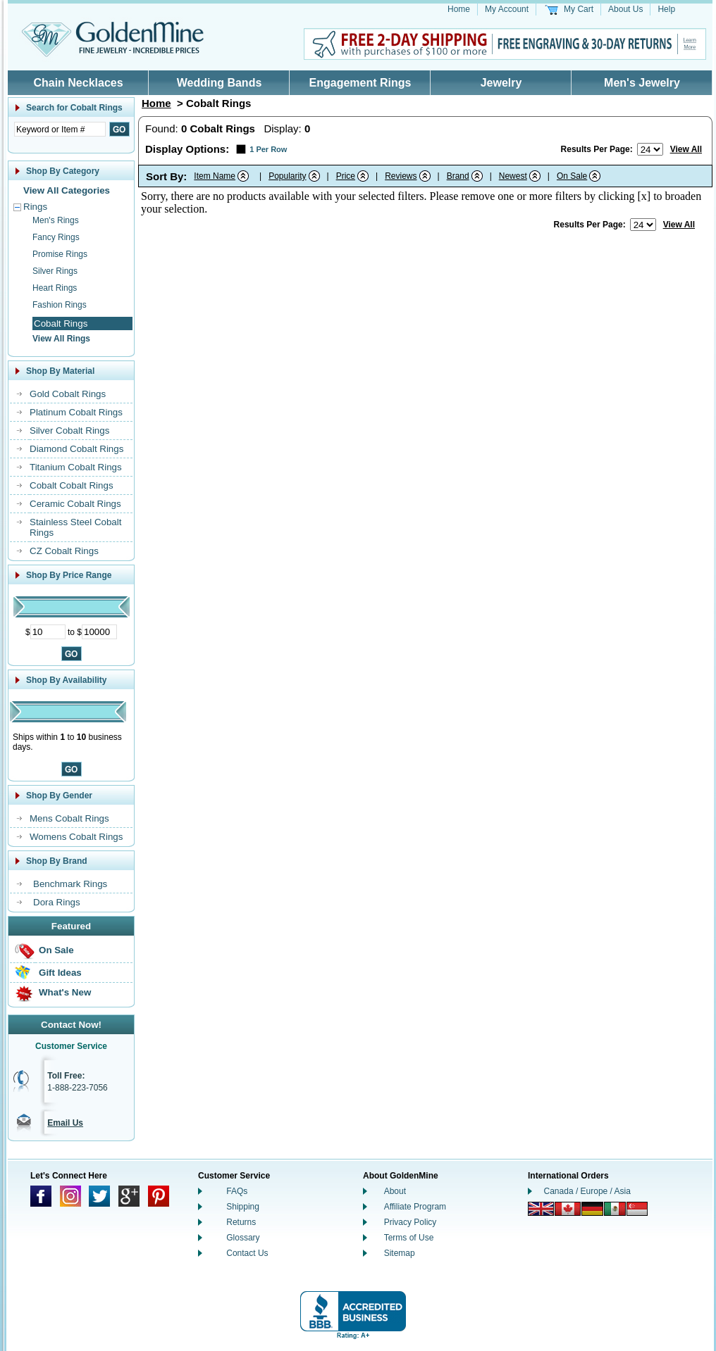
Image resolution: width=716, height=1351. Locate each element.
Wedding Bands (219, 83)
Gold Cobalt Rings (68, 394)
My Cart (578, 9)
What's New (65, 992)
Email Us (65, 1123)
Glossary (242, 1238)
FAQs (236, 1191)
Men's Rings (55, 220)
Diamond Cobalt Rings (76, 449)
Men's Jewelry (642, 83)
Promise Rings (59, 254)
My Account (507, 9)
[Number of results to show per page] (650, 149)
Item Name (214, 176)
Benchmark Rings (70, 884)
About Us (625, 9)
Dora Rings (56, 902)
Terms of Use (409, 1238)
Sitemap (399, 1253)
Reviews (400, 176)
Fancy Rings (56, 237)
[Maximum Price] (99, 631)
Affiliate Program (415, 1207)
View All (686, 149)
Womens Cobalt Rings (76, 836)
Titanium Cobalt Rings (76, 467)
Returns (241, 1222)
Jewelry (501, 83)
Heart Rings (54, 288)
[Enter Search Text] (60, 129)
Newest (513, 176)
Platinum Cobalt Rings (76, 412)
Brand (458, 176)
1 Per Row (268, 149)
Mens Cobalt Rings (69, 818)
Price (345, 176)
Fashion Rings (59, 305)
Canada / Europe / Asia (587, 1191)
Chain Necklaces (78, 83)
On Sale (56, 950)
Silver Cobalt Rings (69, 430)
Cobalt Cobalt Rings (71, 485)
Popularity (287, 176)
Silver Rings (55, 271)
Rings (35, 206)
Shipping (242, 1207)
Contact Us (247, 1253)
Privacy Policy (410, 1222)
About (395, 1191)
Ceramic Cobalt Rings (75, 503)
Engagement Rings (360, 83)
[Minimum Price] (48, 631)
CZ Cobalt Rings (64, 551)
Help (666, 9)
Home (459, 9)
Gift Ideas (60, 972)
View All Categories (66, 190)
